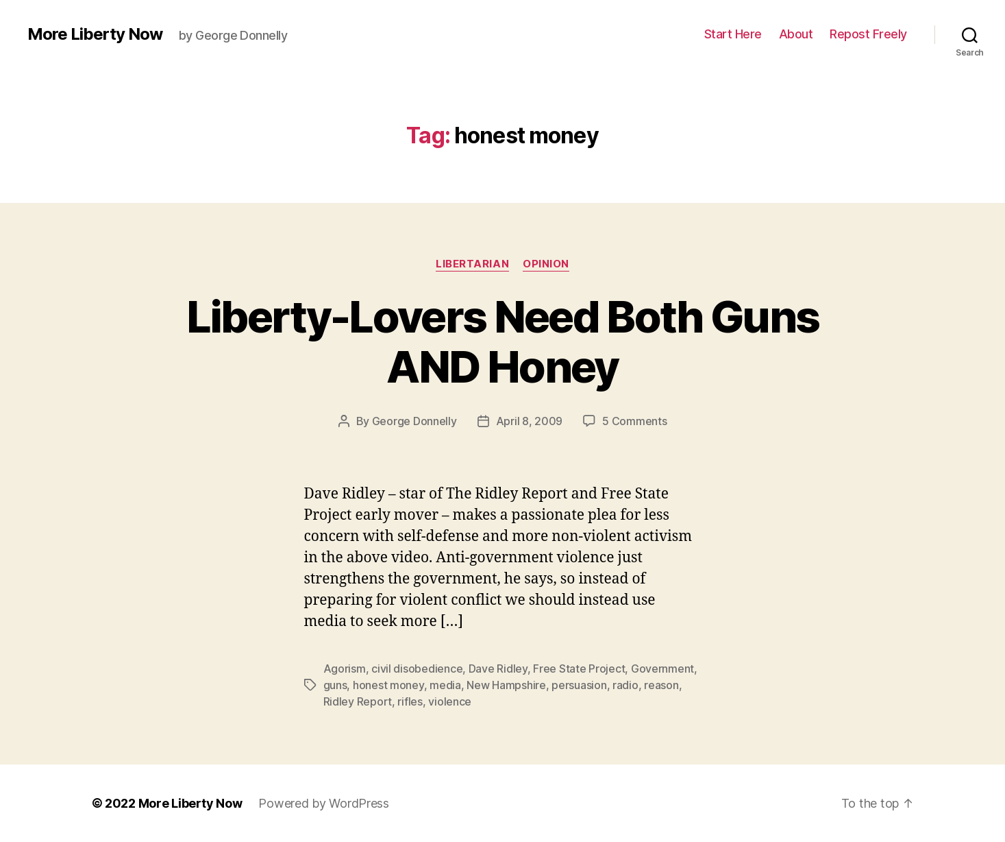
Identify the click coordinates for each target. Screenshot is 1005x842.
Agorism (344, 668)
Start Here (733, 34)
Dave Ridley (498, 668)
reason (661, 685)
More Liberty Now (94, 34)
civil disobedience (416, 668)
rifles (409, 701)
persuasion (578, 685)
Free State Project (579, 668)
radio (625, 685)
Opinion (546, 264)
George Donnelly (414, 421)
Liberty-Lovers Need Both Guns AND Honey (502, 341)
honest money (388, 685)
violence (449, 701)
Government (662, 668)
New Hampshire (506, 685)
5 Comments (634, 421)
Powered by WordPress (323, 803)
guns (335, 685)
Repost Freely (868, 34)
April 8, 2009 (529, 421)
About (796, 34)
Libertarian (472, 264)
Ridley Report (358, 701)
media (445, 685)
